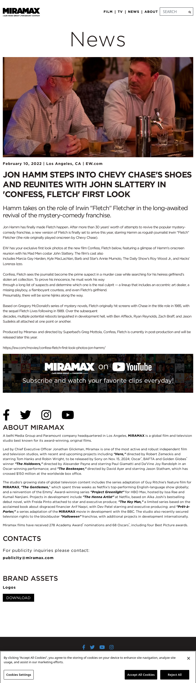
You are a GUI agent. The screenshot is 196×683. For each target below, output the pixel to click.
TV (120, 12)
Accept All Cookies (141, 677)
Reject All (175, 677)
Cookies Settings (18, 677)
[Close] (188, 661)
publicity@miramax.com (28, 557)
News (133, 12)
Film (108, 12)
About (151, 12)
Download (18, 597)
